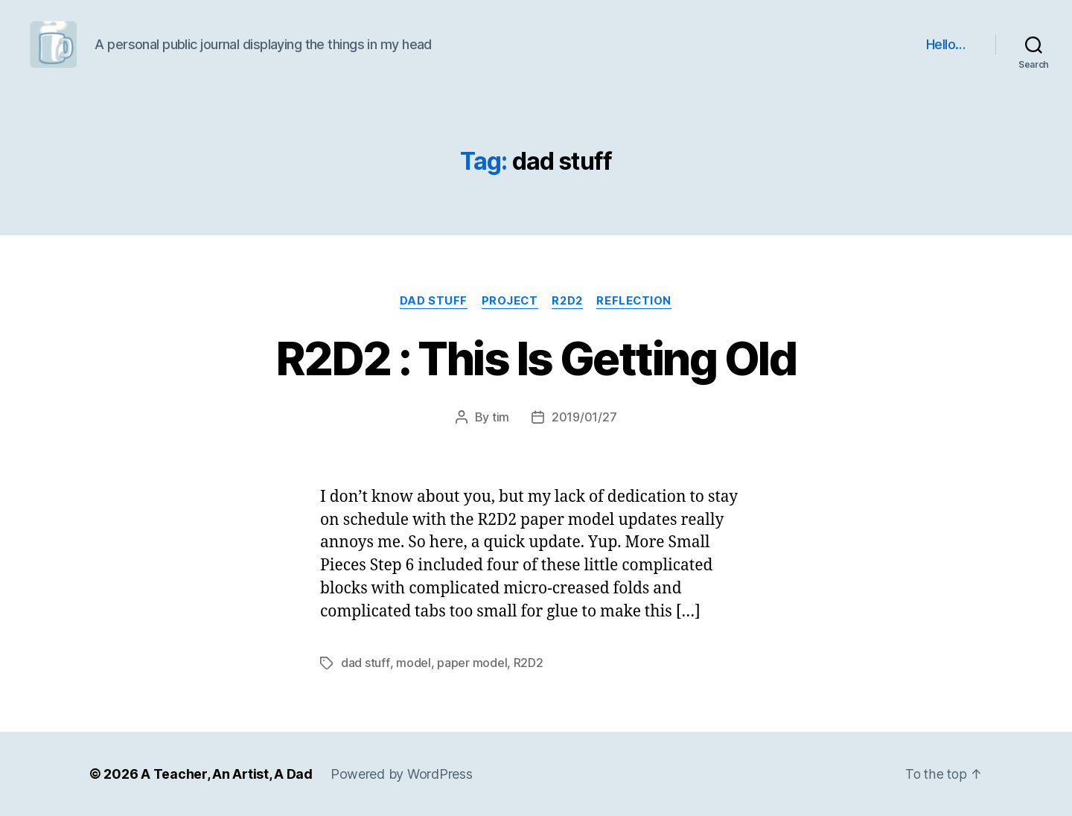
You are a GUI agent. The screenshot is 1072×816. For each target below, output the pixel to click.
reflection (637, 301)
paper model (471, 663)
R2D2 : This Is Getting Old (536, 358)
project (508, 301)
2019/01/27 (584, 417)
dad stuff (431, 301)
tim (500, 417)
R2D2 (568, 301)
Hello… (946, 44)
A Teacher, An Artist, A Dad (227, 774)
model (412, 663)
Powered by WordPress (402, 774)
